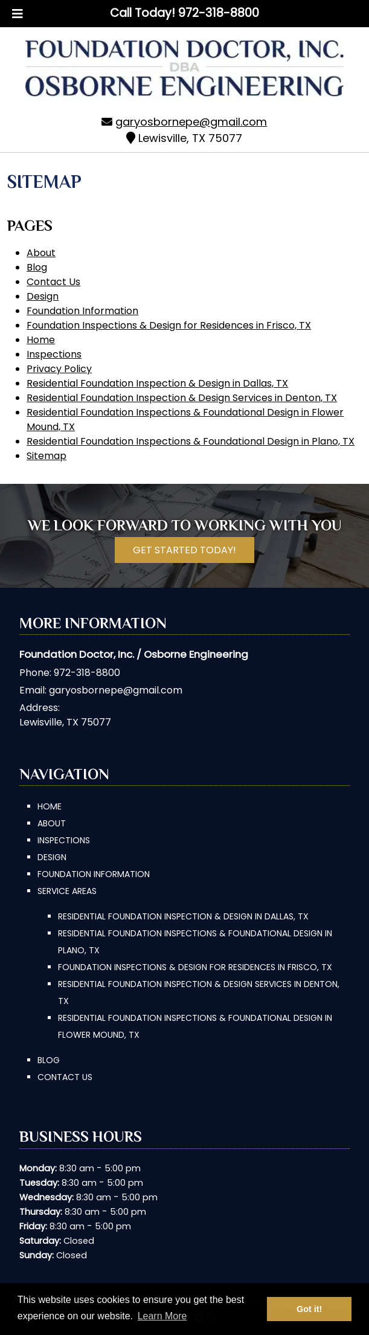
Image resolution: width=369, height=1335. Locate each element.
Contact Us (53, 282)
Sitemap (46, 456)
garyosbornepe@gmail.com (191, 121)
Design (43, 296)
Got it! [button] (309, 1309)
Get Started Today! (184, 550)
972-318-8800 (87, 673)
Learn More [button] (162, 1316)
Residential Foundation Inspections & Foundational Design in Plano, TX (191, 441)
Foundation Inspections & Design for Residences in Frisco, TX (169, 325)
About (41, 253)
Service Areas (67, 891)
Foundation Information (82, 311)
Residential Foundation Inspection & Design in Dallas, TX (157, 383)
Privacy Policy (59, 369)
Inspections (54, 354)
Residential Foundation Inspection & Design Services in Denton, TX (182, 398)
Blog (37, 267)
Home (41, 340)
